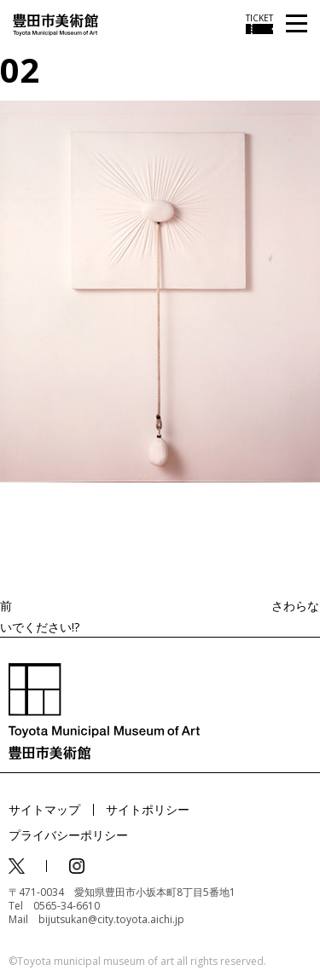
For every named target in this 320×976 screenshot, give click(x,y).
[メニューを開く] (296, 24)
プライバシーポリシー (68, 835)
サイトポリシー (147, 809)
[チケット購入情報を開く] (259, 24)
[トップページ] (55, 23)
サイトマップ (44, 809)
